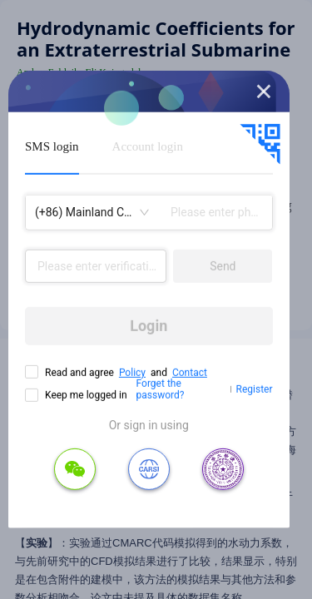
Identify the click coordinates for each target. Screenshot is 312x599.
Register (254, 389)
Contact (189, 373)
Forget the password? (160, 389)
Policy (132, 373)
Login (148, 325)
